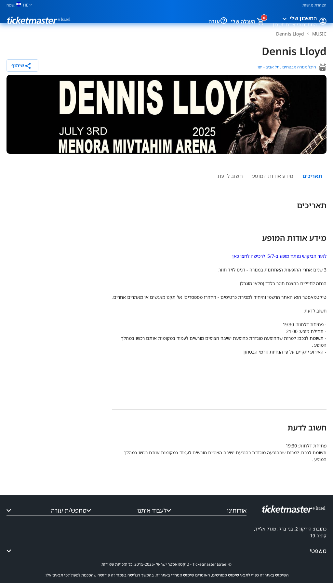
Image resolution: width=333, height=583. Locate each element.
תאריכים (312, 176)
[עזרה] (218, 21)
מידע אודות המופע (272, 176)
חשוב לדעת (230, 176)
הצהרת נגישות (314, 5)
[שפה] (22, 5)
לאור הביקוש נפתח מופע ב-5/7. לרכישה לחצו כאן (279, 256)
